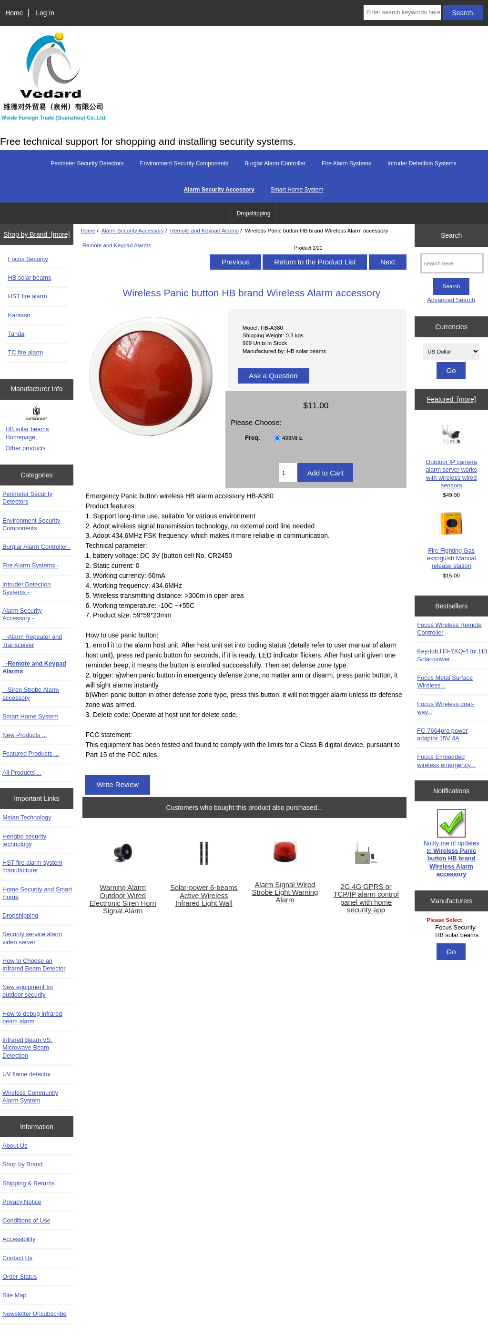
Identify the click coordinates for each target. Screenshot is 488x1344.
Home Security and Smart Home (37, 893)
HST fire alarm (27, 296)
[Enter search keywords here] (402, 12)
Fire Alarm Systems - (30, 565)
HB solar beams (29, 277)
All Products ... (21, 772)
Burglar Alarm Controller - (36, 546)
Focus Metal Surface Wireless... (445, 681)
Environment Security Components (184, 163)
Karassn (19, 315)
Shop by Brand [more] (36, 234)
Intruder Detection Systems (422, 163)
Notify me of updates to (451, 843)
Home (14, 13)
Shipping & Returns (28, 1183)
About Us (14, 1145)
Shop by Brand (22, 1164)
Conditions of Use (26, 1220)
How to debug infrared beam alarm (32, 1017)
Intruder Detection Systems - (26, 588)
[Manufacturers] (451, 928)
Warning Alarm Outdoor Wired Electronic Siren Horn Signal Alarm (123, 899)
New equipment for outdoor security (27, 990)
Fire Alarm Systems (346, 163)
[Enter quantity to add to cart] (288, 472)
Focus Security (28, 259)
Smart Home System (297, 189)
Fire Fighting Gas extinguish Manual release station (451, 540)
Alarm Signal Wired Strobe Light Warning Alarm (285, 892)
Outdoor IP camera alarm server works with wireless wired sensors (451, 455)
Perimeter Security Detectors (87, 163)
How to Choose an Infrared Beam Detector (34, 964)
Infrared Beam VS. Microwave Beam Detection (27, 1047)
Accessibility (18, 1239)
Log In (45, 13)
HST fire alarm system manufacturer (32, 866)
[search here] (452, 263)
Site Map (14, 1295)
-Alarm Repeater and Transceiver (32, 640)
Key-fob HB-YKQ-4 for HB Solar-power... (452, 654)
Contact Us (17, 1258)
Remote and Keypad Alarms (204, 230)
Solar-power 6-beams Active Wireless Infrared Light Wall (204, 895)
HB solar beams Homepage (27, 432)
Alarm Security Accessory (132, 230)
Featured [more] (451, 399)
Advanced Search (451, 299)
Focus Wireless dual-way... (445, 707)
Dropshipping (254, 213)
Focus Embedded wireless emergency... (446, 760)
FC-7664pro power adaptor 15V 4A (442, 734)
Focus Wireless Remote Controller (449, 628)
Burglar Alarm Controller (274, 163)
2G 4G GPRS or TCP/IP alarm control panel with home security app (365, 898)
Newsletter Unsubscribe (34, 1313)
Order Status (19, 1276)
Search (451, 235)
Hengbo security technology (24, 840)
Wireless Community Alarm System (30, 1096)
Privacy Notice (21, 1201)
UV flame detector (26, 1074)
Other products (26, 448)
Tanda (16, 333)
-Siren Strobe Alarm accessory (30, 693)
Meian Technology (26, 817)
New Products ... (24, 734)
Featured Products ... (30, 753)
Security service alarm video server (32, 937)
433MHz (292, 438)
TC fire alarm (25, 352)
